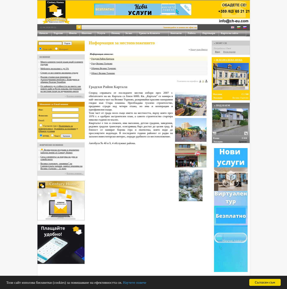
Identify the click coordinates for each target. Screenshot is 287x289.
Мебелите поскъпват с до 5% (54, 68)
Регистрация (229, 51)
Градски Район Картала (102, 58)
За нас (131, 33)
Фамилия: (43, 115)
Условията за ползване (65, 128)
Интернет (63, 49)
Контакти (178, 33)
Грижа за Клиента (149, 33)
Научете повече (134, 283)
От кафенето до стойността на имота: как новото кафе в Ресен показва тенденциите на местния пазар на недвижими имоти (60, 88)
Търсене (58, 33)
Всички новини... (74, 96)
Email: (42, 120)
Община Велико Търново (103, 68)
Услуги (103, 33)
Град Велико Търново (101, 63)
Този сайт (47, 49)
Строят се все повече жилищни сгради (59, 72)
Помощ (117, 33)
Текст (57, 136)
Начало (43, 33)
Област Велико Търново (103, 73)
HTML (46, 136)
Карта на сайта (229, 33)
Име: (41, 109)
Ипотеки (87, 33)
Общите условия (47, 131)
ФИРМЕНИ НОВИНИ (51, 145)
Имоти (74, 33)
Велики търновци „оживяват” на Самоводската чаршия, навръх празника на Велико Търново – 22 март (61, 166)
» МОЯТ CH (220, 43)
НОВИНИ (45, 57)
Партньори (209, 33)
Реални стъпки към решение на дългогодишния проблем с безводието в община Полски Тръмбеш (59, 79)
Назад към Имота (198, 49)
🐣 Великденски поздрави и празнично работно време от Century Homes (59, 151)
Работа (192, 33)
